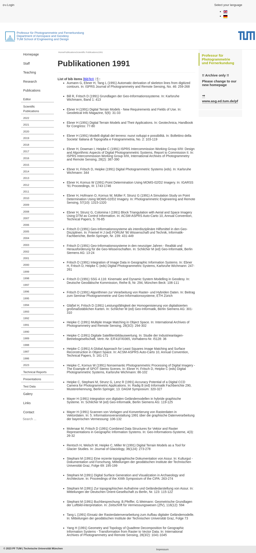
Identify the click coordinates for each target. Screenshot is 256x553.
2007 (26, 218)
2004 (26, 238)
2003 (26, 245)
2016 (26, 158)
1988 (26, 345)
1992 (26, 318)
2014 (26, 171)
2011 (26, 191)
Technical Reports (35, 372)
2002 (26, 251)
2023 (26, 365)
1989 (26, 338)
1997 (26, 285)
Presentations (32, 379)
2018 (26, 144)
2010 (26, 198)
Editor (27, 99)
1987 (26, 351)
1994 (26, 305)
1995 (26, 298)
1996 (26, 291)
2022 (26, 118)
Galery (28, 394)
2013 (26, 178)
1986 (26, 358)
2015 (26, 164)
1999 (26, 271)
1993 (26, 311)
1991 (26, 325)
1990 (26, 331)
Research (30, 81)
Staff (26, 63)
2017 (26, 151)
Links (27, 403)
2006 (26, 224)
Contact (28, 412)
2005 (26, 231)
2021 (26, 124)
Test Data (29, 386)
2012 (26, 185)
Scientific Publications (31, 109)
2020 (26, 131)
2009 (26, 204)
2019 (26, 138)
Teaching (29, 72)
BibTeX (89, 79)
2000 (26, 264)
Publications (32, 90)
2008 (26, 211)
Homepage (31, 54)
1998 (26, 278)
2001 (26, 258)
